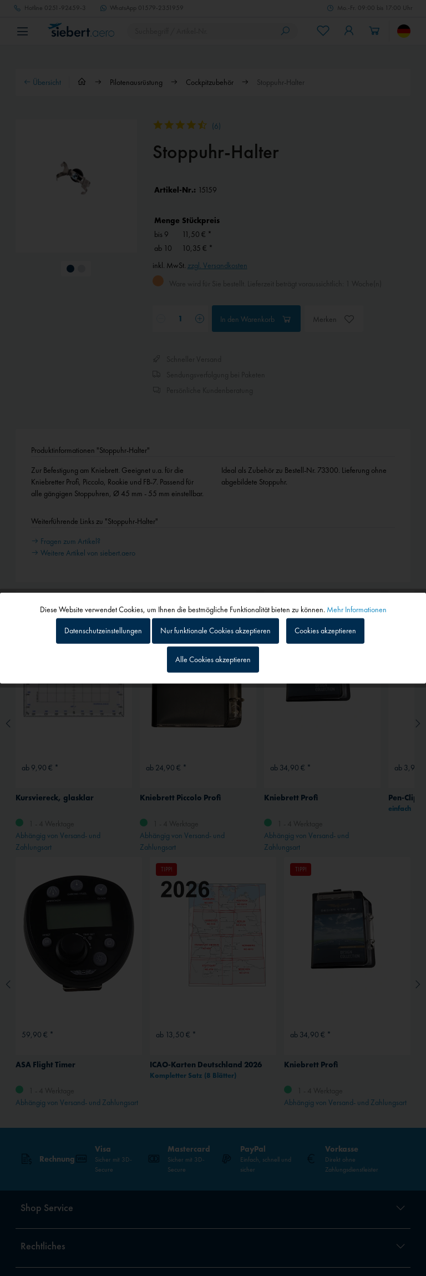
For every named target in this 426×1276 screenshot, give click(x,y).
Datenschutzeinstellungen (103, 631)
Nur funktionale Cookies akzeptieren (215, 631)
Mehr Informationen (357, 609)
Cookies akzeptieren (325, 631)
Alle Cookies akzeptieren (213, 659)
